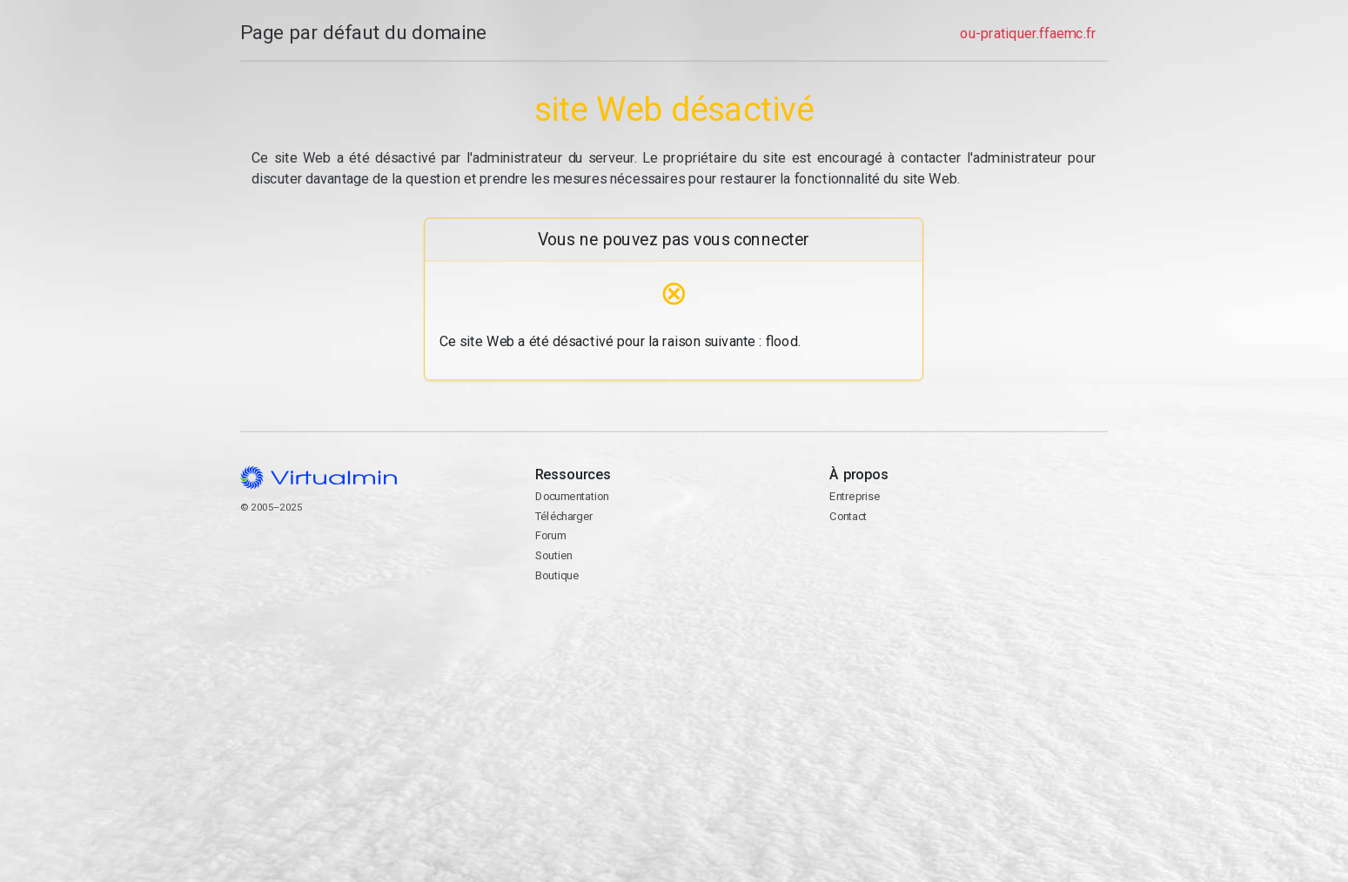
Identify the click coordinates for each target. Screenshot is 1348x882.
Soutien (554, 555)
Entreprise (855, 496)
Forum (551, 535)
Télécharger (564, 516)
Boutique (557, 575)
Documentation (572, 496)
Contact (969, 581)
